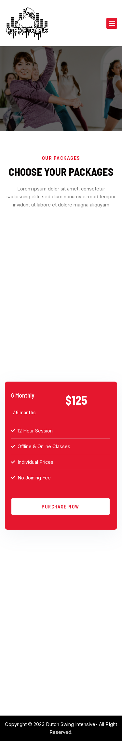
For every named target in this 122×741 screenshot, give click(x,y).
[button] (111, 23)
